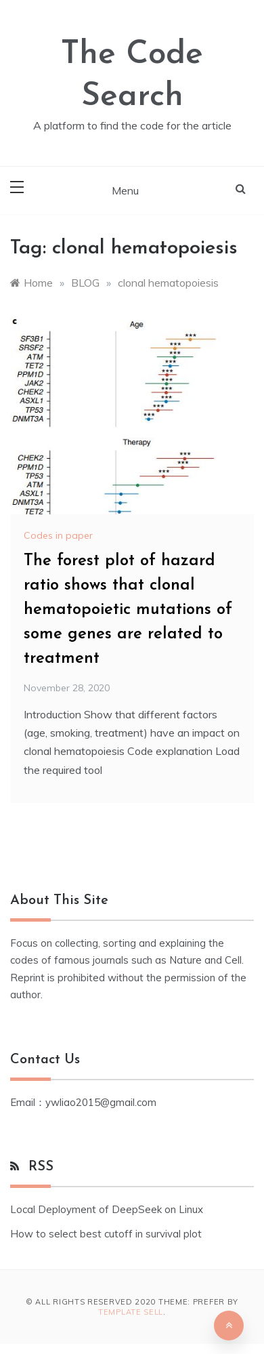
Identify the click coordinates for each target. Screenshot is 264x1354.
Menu (125, 190)
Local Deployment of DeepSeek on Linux (106, 1209)
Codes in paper (58, 535)
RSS (40, 1167)
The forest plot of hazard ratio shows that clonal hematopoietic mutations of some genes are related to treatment (128, 610)
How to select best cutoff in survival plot (106, 1233)
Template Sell (130, 1312)
